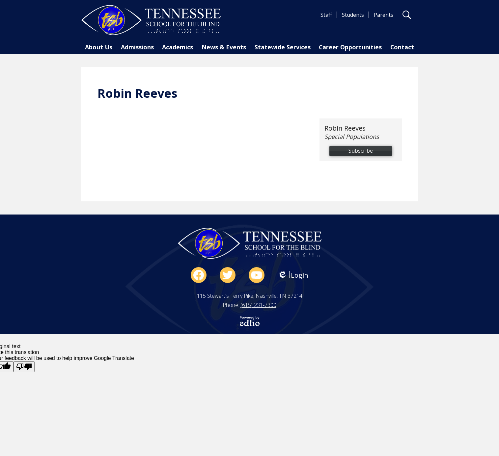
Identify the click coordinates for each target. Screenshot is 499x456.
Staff (326, 14)
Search (407, 16)
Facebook (199, 276)
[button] (100, 48)
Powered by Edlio (249, 321)
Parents (383, 14)
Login (293, 275)
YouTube (256, 276)
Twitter (228, 276)
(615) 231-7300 (258, 305)
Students (353, 14)
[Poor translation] (24, 366)
